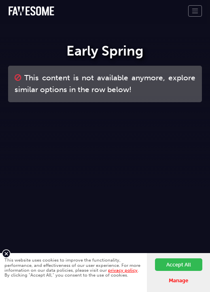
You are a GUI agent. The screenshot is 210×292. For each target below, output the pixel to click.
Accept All (178, 265)
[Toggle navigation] (195, 11)
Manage (178, 280)
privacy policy (123, 270)
